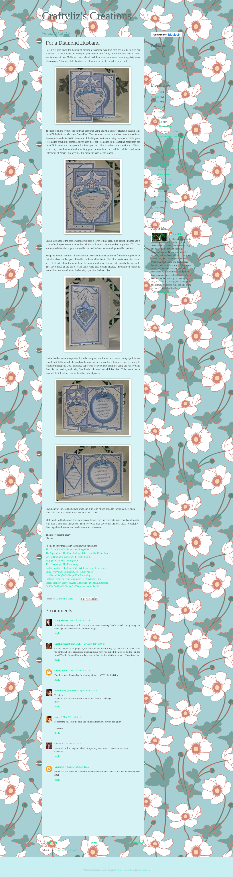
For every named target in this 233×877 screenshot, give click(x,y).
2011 (157, 218)
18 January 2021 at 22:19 (77, 767)
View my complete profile (163, 292)
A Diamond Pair (164, 126)
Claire (57, 743)
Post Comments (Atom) (66, 850)
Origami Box (163, 169)
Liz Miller (178, 234)
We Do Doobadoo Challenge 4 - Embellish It (68, 557)
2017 (157, 91)
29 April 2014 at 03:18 (79, 670)
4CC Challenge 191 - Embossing (62, 564)
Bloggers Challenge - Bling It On (62, 560)
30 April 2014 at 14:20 (87, 690)
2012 (157, 213)
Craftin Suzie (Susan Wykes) (68, 644)
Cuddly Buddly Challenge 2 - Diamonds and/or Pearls (72, 586)
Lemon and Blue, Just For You (171, 136)
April (160, 122)
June (159, 111)
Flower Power (163, 174)
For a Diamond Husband (168, 131)
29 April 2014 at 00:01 (95, 644)
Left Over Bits (163, 164)
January (161, 201)
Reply (57, 633)
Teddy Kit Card (164, 179)
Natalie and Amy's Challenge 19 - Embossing (68, 575)
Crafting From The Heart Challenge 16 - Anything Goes (73, 579)
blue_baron (123, 870)
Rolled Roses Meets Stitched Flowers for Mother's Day (170, 148)
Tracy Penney (61, 620)
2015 (157, 97)
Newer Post (49, 843)
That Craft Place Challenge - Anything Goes (67, 549)
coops (57, 717)
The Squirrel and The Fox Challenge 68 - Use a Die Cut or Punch (78, 553)
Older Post (137, 843)
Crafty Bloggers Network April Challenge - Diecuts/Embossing (77, 582)
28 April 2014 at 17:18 (79, 620)
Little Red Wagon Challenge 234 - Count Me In (69, 571)
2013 (157, 208)
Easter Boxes (163, 159)
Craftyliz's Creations (86, 16)
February (162, 196)
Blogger (145, 870)
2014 (157, 102)
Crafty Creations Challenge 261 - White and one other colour (76, 568)
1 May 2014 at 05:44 (71, 717)
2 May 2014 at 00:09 (71, 743)
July (159, 106)
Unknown (59, 767)
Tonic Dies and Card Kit (168, 141)
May (159, 117)
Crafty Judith (61, 670)
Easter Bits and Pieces (167, 154)
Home (93, 843)
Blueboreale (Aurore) (65, 690)
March (160, 191)
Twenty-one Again (165, 184)
